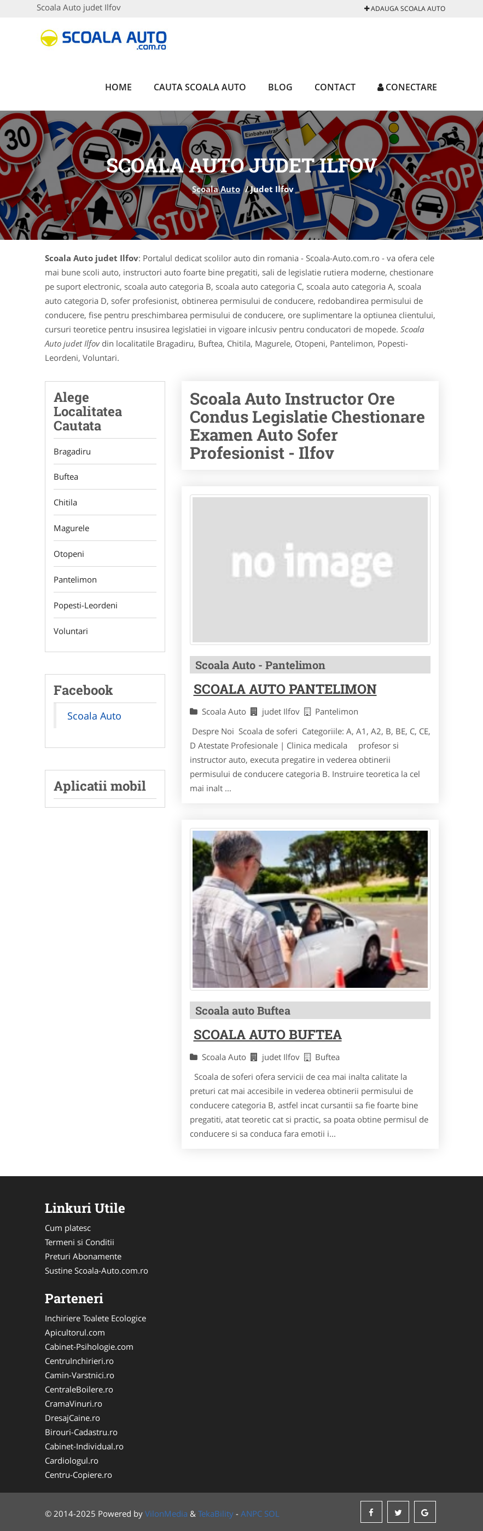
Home (118, 87)
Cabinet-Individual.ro (84, 1446)
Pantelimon (75, 579)
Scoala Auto (216, 188)
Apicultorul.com (75, 1332)
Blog (280, 87)
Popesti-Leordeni (86, 605)
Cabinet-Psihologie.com (89, 1346)
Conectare (407, 87)
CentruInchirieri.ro (79, 1360)
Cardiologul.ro (71, 1460)
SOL (272, 1513)
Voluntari (71, 631)
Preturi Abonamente (83, 1256)
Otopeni (69, 554)
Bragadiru (72, 451)
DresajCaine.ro (72, 1417)
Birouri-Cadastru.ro (81, 1431)
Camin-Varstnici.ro (79, 1374)
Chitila (65, 502)
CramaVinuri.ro (73, 1403)
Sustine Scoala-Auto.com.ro (96, 1270)
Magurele (71, 528)
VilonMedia (166, 1513)
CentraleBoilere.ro (79, 1389)
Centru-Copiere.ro (78, 1474)
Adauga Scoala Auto (404, 8)
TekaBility (216, 1513)
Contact (335, 87)
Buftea (66, 476)
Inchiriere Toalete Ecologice (95, 1318)
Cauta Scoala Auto (200, 87)
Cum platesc (68, 1227)
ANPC (251, 1513)
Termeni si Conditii (79, 1241)
